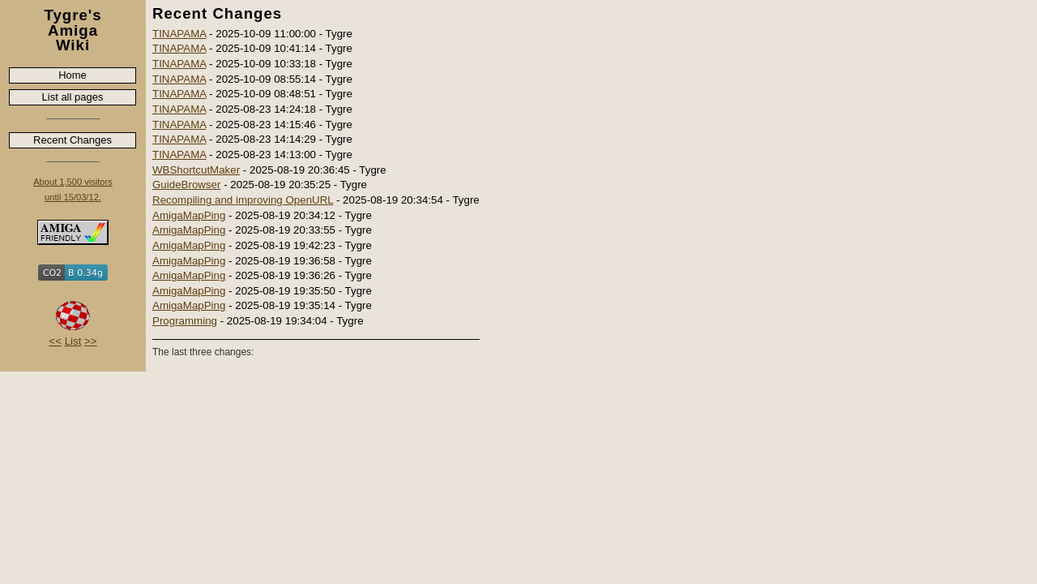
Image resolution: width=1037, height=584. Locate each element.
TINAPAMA (179, 34)
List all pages (73, 97)
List (73, 341)
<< (55, 341)
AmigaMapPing (188, 215)
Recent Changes (72, 140)
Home (72, 75)
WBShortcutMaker (196, 170)
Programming (184, 321)
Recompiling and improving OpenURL (242, 200)
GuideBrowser (186, 184)
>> (90, 341)
